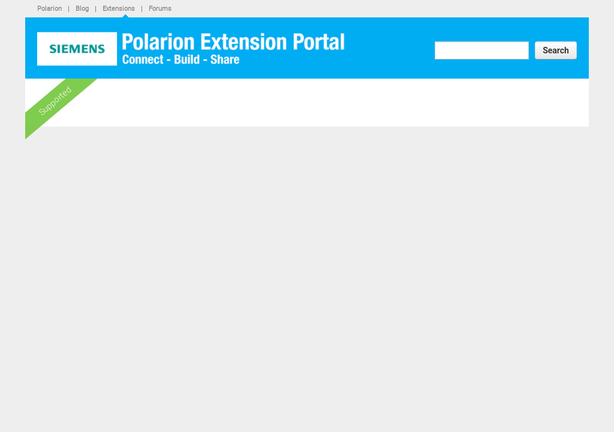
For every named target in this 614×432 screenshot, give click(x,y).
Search (556, 50)
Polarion (49, 8)
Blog (82, 8)
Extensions (119, 8)
